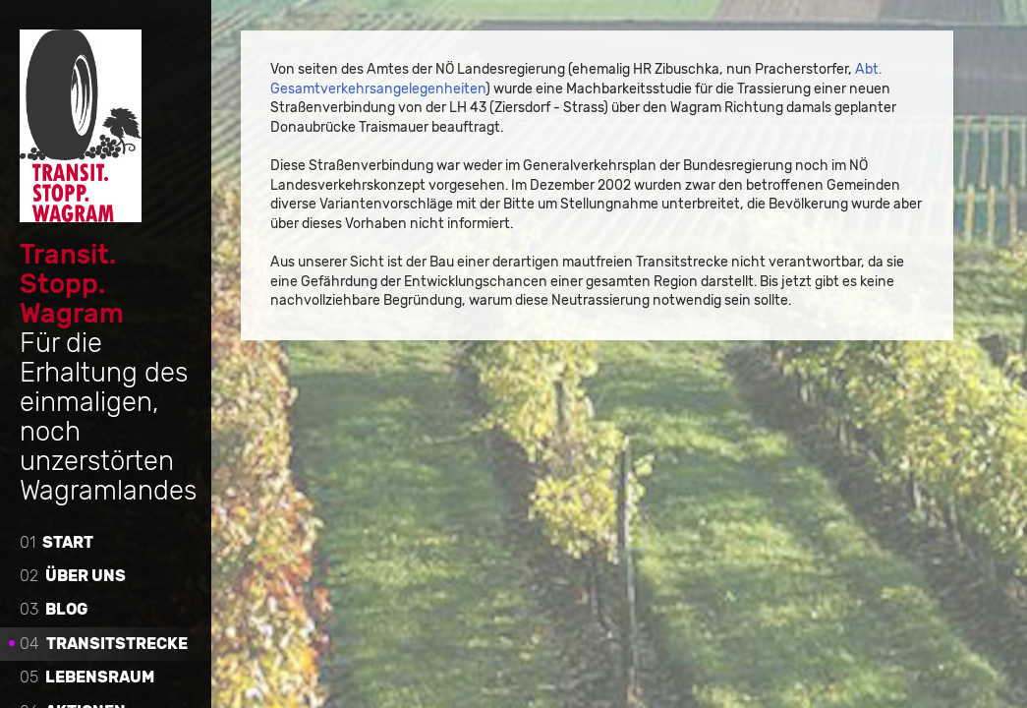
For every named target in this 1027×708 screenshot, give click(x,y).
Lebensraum (87, 676)
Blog (53, 609)
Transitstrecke (104, 642)
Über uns (73, 574)
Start (56, 541)
